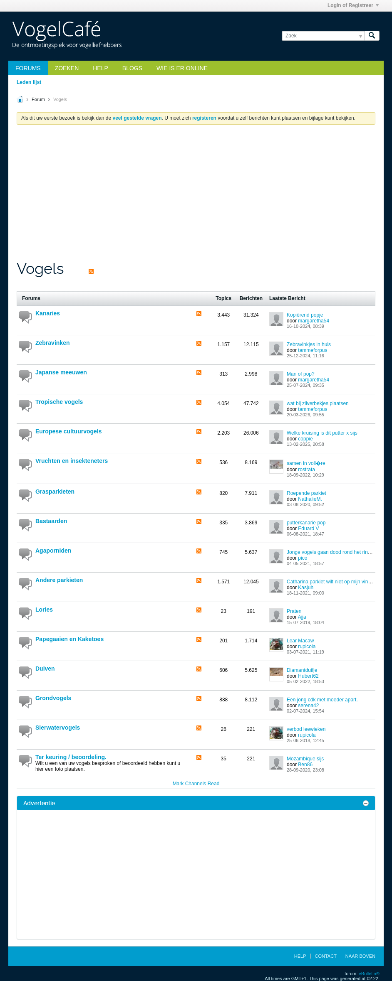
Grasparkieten (54, 491)
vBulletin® (369, 973)
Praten (294, 611)
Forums (28, 68)
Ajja (302, 617)
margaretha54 (313, 321)
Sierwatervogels (57, 727)
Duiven (45, 668)
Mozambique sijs (305, 759)
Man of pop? (301, 374)
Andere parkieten (59, 580)
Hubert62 (308, 676)
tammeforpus (312, 350)
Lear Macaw (300, 641)
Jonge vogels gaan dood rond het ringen (331, 552)
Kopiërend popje (305, 315)
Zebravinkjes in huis (309, 344)
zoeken (67, 68)
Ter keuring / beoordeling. (71, 757)
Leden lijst (29, 82)
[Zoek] (323, 36)
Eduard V (308, 528)
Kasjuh (305, 587)
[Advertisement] (196, 197)
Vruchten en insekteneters (71, 460)
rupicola (306, 646)
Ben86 (305, 764)
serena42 (308, 705)
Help (100, 68)
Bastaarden (51, 521)
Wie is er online (182, 68)
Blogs (132, 68)
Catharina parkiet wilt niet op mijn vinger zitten (338, 582)
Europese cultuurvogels (68, 431)
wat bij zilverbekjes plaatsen (318, 403)
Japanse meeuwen (61, 372)
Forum (38, 99)
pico (302, 558)
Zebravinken (52, 342)
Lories (44, 609)
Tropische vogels (59, 401)
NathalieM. (310, 499)
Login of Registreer (353, 5)
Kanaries (47, 313)
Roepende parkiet (306, 493)
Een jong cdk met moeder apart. (322, 700)
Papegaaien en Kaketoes (69, 639)
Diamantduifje (302, 670)
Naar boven (360, 956)
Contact (326, 956)
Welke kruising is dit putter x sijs (322, 433)
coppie (305, 439)
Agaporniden (53, 550)
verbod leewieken (306, 729)
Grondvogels (53, 698)
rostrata (306, 469)
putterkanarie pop (306, 523)
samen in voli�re (306, 463)
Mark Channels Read (196, 784)
